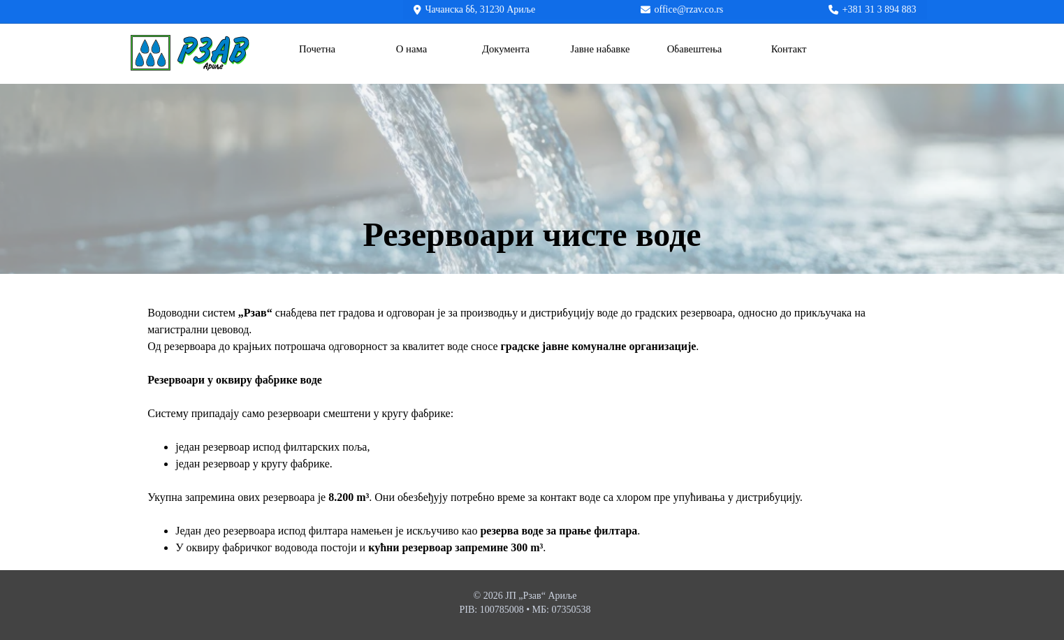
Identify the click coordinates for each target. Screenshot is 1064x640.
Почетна (317, 48)
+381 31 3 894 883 (880, 9)
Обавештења (694, 48)
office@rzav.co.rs (689, 9)
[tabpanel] (532, 235)
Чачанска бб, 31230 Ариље (480, 9)
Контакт (789, 48)
